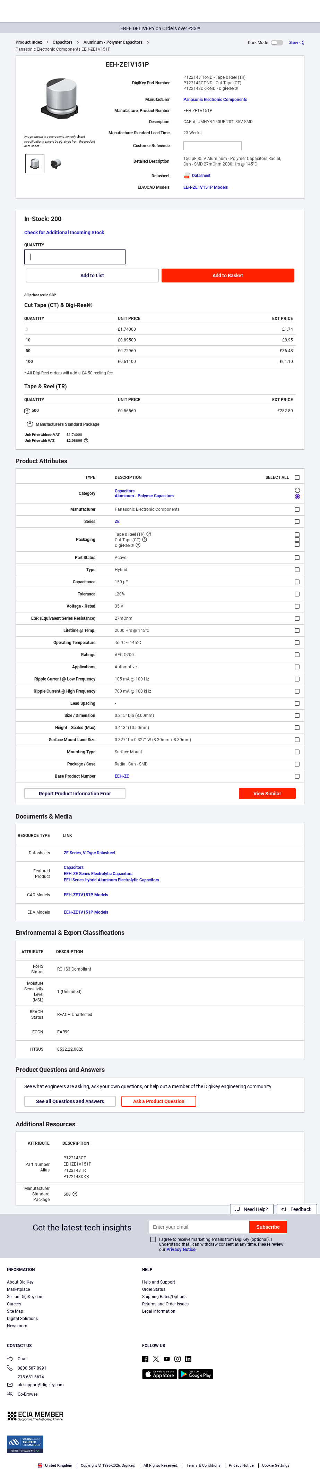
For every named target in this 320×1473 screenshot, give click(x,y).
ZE (117, 521)
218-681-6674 (25, 1376)
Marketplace (18, 1289)
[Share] (296, 42)
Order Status (153, 1289)
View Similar (267, 793)
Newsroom (17, 1325)
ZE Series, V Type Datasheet (89, 852)
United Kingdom (55, 1465)
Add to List (92, 275)
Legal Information (158, 1311)
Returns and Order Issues (165, 1304)
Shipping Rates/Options (164, 1296)
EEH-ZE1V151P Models (205, 187)
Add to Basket (228, 275)
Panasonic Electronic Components (215, 99)
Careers (14, 1304)
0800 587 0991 (26, 1368)
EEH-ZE (122, 776)
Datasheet (196, 175)
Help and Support (158, 1282)
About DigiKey (20, 1282)
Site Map (15, 1311)
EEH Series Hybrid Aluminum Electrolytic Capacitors (111, 880)
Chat (17, 1359)
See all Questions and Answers (70, 1101)
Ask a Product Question (158, 1101)
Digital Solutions (22, 1318)
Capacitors (62, 42)
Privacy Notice (181, 1249)
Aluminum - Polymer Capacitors (113, 42)
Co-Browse (22, 1394)
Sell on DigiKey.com (25, 1296)
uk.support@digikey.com (35, 1385)
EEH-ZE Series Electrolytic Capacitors (98, 873)
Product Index (29, 42)
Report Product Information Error (75, 793)
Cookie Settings (275, 1465)
